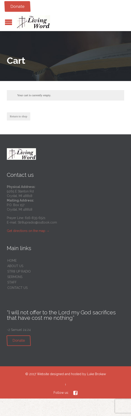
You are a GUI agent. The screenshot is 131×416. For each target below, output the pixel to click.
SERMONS (14, 277)
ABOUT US (15, 266)
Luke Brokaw (96, 374)
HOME (12, 260)
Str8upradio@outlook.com (37, 222)
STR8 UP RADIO (19, 271)
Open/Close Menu (8, 22)
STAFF (12, 282)
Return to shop (18, 116)
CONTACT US (17, 288)
